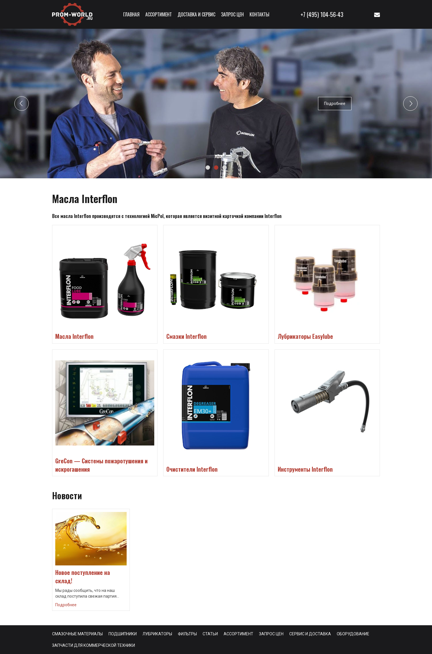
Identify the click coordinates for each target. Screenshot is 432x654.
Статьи (210, 634)
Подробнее (334, 103)
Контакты (259, 14)
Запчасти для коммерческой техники (93, 645)
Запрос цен (232, 14)
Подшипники (123, 634)
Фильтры (187, 634)
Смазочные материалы (77, 634)
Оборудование (353, 634)
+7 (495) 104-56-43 (321, 14)
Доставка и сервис (196, 14)
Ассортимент (158, 14)
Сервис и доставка (310, 634)
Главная (131, 14)
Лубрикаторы (157, 634)
